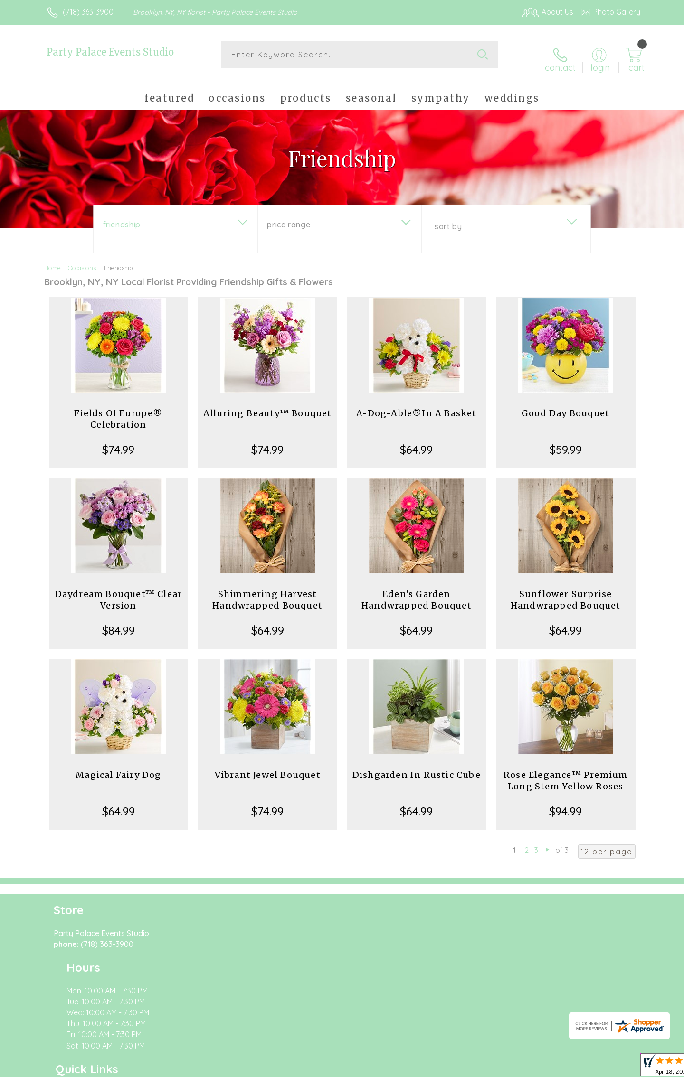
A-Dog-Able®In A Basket (416, 405)
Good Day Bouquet (565, 405)
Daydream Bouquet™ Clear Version (118, 592)
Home (52, 260)
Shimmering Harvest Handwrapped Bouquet (267, 592)
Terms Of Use (432, 1067)
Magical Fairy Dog (118, 767)
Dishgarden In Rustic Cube (416, 767)
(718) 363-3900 (88, 12)
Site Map (614, 1067)
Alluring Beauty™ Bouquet (267, 405)
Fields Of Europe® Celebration (118, 411)
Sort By (448, 219)
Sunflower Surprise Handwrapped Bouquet (566, 592)
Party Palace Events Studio (110, 52)
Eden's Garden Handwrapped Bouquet (416, 592)
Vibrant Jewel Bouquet (268, 767)
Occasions (82, 260)
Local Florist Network (556, 1067)
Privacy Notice (488, 1067)
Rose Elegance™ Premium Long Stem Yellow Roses (565, 773)
